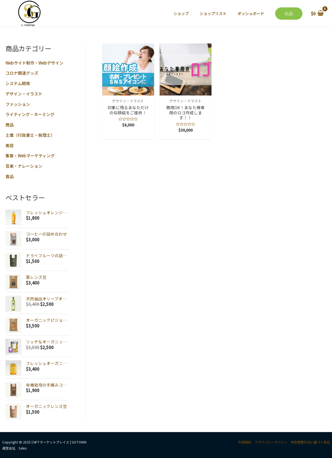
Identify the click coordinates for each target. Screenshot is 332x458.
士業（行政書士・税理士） (30, 135)
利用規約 (244, 442)
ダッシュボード (250, 13)
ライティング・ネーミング (29, 114)
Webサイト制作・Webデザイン (34, 63)
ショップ (181, 13)
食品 (9, 176)
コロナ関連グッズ (21, 73)
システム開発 (17, 83)
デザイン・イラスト (23, 94)
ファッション (17, 104)
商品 (9, 124)
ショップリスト (213, 13)
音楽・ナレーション (23, 166)
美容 (9, 145)
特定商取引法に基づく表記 (310, 442)
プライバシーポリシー (271, 442)
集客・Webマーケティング (30, 155)
